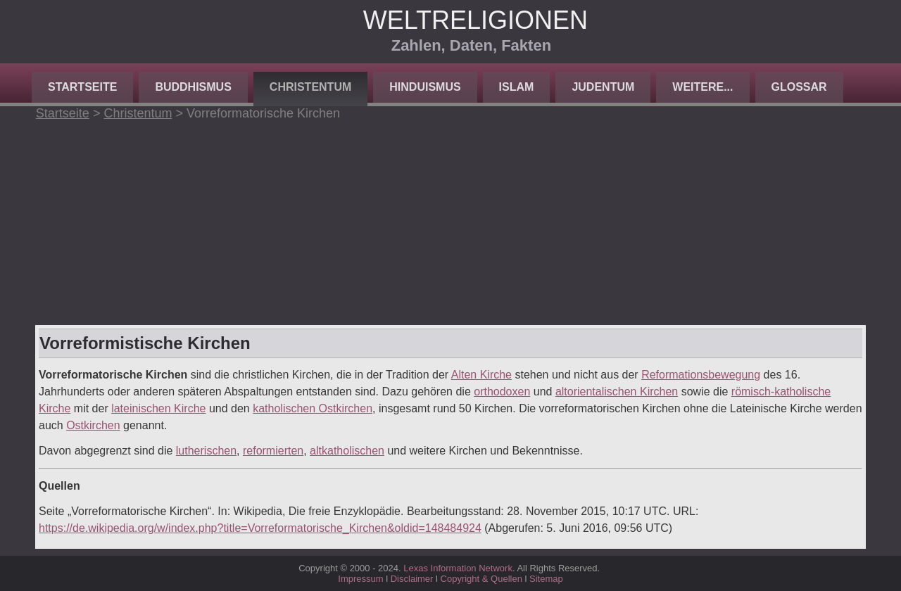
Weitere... (702, 87)
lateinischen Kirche (158, 408)
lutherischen (206, 451)
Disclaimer (412, 578)
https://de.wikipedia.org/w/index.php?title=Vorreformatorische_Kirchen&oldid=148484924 (260, 528)
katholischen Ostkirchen (312, 408)
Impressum (360, 578)
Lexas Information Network (457, 568)
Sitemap (546, 578)
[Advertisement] (450, 219)
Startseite (82, 87)
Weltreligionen (475, 20)
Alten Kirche (481, 375)
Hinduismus (424, 87)
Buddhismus (193, 87)
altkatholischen (347, 451)
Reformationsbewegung (700, 375)
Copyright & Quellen (483, 578)
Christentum (310, 87)
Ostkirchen (93, 425)
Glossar (799, 87)
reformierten (273, 451)
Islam (516, 87)
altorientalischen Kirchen (616, 392)
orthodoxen (502, 392)
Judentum (603, 87)
